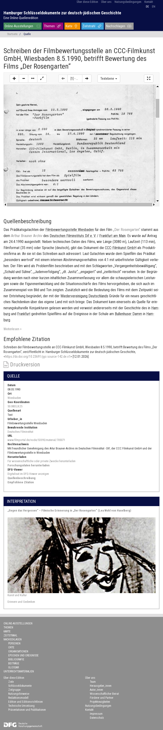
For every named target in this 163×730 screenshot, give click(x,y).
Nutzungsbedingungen (128, 2)
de (147, 6)
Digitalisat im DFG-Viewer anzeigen (28, 474)
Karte (69, 26)
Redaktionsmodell (18, 697)
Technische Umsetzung (21, 705)
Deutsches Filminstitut (20, 431)
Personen (14, 643)
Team (93, 681)
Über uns (106, 2)
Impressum (96, 713)
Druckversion (25, 364)
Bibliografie (16, 659)
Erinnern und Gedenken (21, 601)
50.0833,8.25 (15, 406)
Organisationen (18, 651)
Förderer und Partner (101, 697)
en (153, 6)
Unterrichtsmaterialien (19, 671)
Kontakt (148, 2)
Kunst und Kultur (17, 595)
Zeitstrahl (89, 26)
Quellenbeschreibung (22, 478)
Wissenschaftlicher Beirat (104, 693)
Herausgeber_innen (100, 685)
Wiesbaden (14, 398)
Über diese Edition (87, 2)
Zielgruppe (14, 689)
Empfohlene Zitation (21, 482)
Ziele (11, 681)
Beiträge (13, 663)
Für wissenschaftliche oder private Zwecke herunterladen (42, 461)
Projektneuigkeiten (100, 701)
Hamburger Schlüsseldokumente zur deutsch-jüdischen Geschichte (62, 12)
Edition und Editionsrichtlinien (25, 701)
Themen (49, 26)
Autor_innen (96, 689)
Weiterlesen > (13, 329)
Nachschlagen (115, 26)
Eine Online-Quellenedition (21, 18)
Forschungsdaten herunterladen (29, 465)
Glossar (13, 667)
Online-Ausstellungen (19, 26)
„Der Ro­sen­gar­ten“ (126, 229)
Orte (11, 647)
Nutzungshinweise (18, 693)
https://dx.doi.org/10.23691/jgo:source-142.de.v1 (37, 356)
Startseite (12, 34)
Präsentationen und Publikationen (27, 709)
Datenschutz (97, 717)
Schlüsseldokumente (20, 685)
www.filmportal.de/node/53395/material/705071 (36, 440)
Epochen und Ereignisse (23, 655)
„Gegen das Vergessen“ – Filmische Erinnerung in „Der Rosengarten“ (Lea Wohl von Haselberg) (69, 510)
